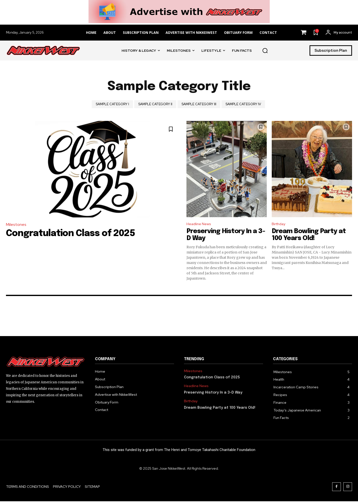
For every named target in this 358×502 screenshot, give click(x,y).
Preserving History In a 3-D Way (213, 393)
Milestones (16, 224)
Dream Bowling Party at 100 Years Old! (309, 236)
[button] (265, 50)
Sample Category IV (243, 104)
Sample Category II (155, 104)
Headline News (199, 224)
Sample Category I (112, 104)
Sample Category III (199, 104)
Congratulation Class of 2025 (70, 233)
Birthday (279, 224)
